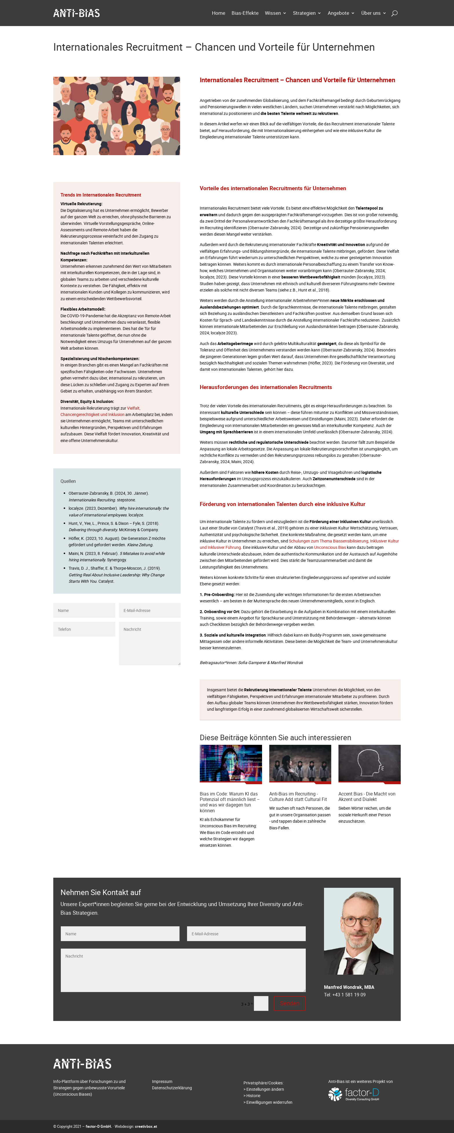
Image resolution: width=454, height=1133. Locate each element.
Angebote (338, 13)
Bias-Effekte (245, 13)
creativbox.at (146, 1126)
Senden (167, 675)
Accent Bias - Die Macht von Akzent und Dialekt (367, 796)
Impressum (162, 1081)
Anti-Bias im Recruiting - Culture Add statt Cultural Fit (298, 796)
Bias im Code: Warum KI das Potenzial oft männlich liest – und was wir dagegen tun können (230, 802)
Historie (253, 1095)
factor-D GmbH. (99, 1126)
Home (218, 13)
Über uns (371, 13)
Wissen (273, 13)
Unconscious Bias (330, 547)
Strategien (304, 13)
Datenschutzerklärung (172, 1087)
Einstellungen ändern (265, 1089)
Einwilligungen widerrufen (269, 1102)
